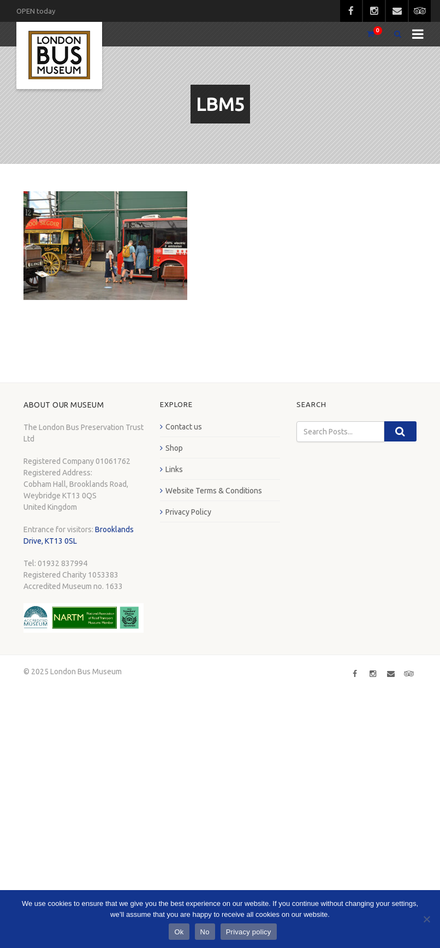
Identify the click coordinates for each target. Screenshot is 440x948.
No (205, 932)
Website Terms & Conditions (213, 490)
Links (174, 469)
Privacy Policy (188, 512)
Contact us (183, 426)
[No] (426, 919)
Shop (174, 448)
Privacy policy (248, 932)
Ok (178, 932)
